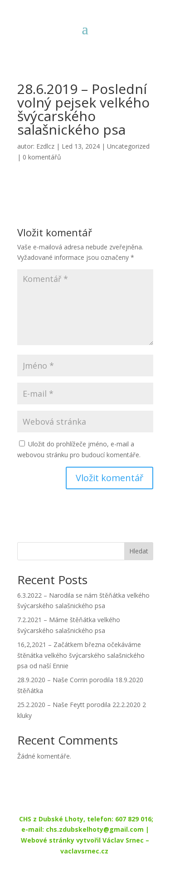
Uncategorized (128, 146)
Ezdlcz (45, 146)
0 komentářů (42, 157)
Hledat (138, 551)
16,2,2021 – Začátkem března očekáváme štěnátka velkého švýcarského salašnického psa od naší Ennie (81, 655)
